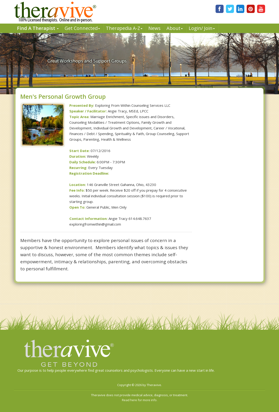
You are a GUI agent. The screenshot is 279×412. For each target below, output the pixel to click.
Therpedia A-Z (124, 28)
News (154, 28)
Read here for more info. (139, 400)
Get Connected (82, 28)
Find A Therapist (38, 28)
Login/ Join (202, 28)
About (175, 28)
